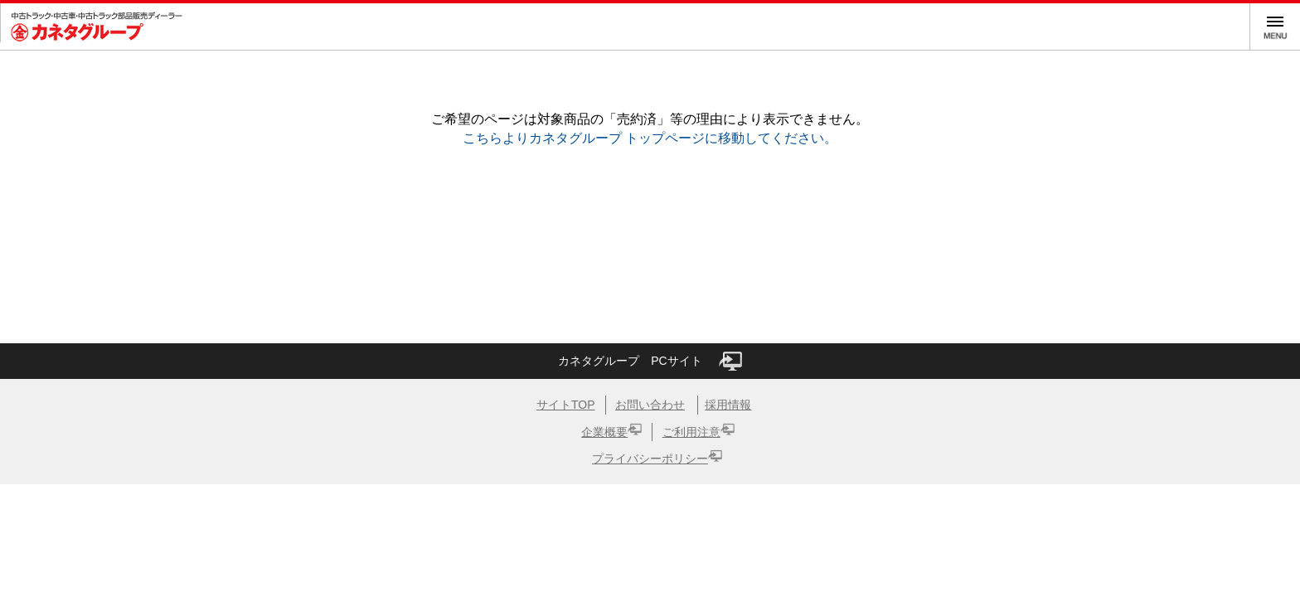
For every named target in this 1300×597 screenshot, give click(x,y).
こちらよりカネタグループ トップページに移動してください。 (650, 138)
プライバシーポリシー (650, 458)
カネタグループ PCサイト (649, 361)
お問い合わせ (650, 404)
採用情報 (728, 404)
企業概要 (604, 432)
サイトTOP (565, 404)
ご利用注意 (691, 432)
